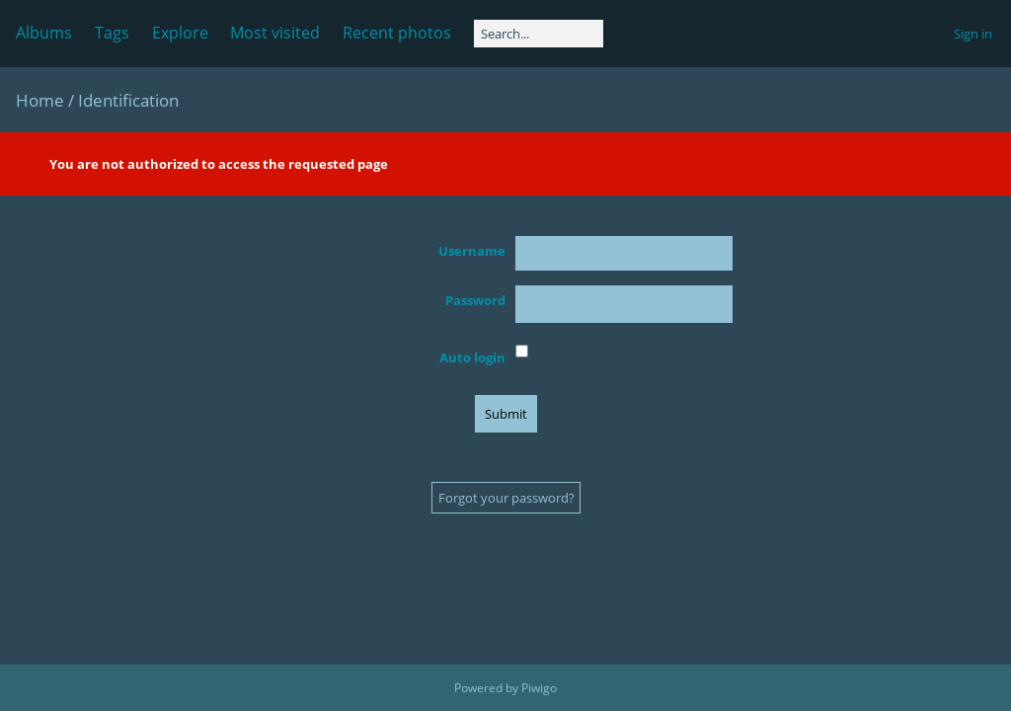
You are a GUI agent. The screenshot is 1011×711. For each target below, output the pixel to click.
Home (40, 100)
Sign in (973, 33)
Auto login (472, 357)
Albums (44, 32)
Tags (112, 32)
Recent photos (397, 32)
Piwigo (539, 687)
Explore (180, 32)
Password (475, 300)
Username (472, 251)
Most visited (275, 32)
